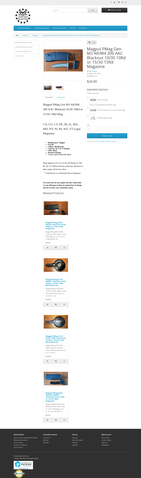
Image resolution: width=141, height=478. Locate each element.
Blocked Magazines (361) (23, 42)
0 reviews (101, 141)
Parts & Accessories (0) (23, 51)
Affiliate (75, 443)
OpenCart (25, 456)
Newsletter (105, 445)
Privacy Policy (18, 443)
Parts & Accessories (60, 28)
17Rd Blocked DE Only (99, 118)
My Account (106, 438)
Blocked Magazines (24, 28)
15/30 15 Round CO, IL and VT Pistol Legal (106, 110)
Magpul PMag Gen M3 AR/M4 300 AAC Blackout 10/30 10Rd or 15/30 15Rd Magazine (71, 35)
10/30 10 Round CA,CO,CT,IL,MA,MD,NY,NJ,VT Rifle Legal (101, 101)
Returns (45, 440)
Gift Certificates (77, 440)
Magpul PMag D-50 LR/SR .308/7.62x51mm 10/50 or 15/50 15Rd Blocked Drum (56, 339)
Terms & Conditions (20, 445)
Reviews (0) (61, 97)
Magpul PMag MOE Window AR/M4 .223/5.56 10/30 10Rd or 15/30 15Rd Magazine (55, 397)
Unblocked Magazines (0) (23, 47)
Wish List (105, 443)
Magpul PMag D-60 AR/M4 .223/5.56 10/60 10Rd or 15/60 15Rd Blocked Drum (56, 282)
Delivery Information (21, 440)
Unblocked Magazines (41, 28)
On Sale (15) (19, 56)
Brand (25, 35)
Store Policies (18, 447)
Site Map (46, 443)
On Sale (72, 28)
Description (49, 97)
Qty (88, 125)
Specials (75, 445)
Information (83, 28)
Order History (106, 440)
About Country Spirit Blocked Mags (25, 438)
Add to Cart (107, 136)
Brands (74, 438)
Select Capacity (93, 93)
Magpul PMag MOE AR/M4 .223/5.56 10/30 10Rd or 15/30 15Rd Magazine (56, 225)
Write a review (111, 141)
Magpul (35, 35)
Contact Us (47, 438)
